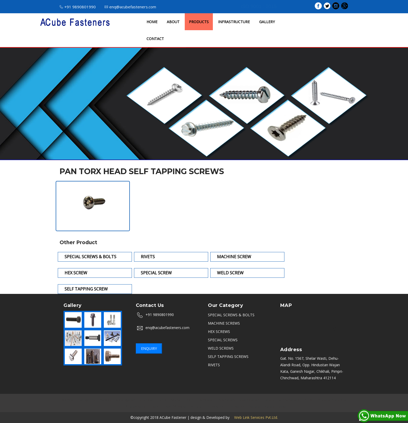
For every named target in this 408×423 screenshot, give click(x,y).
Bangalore (87, 399)
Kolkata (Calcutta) (333, 399)
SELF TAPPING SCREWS (228, 356)
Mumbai (67, 399)
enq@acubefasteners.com (130, 6)
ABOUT (173, 21)
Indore (190, 399)
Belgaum (237, 406)
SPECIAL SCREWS (223, 339)
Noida (175, 399)
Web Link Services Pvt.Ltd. (254, 417)
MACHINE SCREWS (224, 323)
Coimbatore (216, 406)
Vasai (282, 406)
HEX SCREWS (219, 331)
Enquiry (149, 348)
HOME (151, 21)
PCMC (308, 399)
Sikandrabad (249, 399)
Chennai (147, 399)
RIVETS (214, 364)
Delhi (162, 399)
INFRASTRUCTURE (234, 21)
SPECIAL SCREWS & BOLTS (231, 314)
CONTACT (155, 38)
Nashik (105, 399)
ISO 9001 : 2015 (259, 6)
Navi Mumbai (175, 406)
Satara (254, 406)
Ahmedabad (289, 399)
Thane (154, 406)
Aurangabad (126, 399)
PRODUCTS (199, 21)
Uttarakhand (134, 406)
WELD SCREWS (221, 348)
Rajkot (269, 399)
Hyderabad (226, 399)
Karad (269, 406)
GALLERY (267, 21)
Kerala (196, 406)
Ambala (206, 399)
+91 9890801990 (78, 6)
